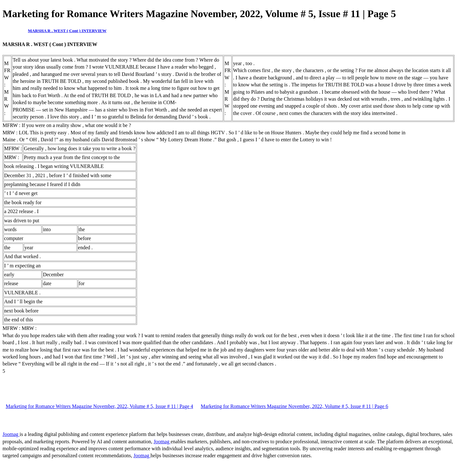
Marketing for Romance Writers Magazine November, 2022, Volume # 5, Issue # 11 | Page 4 (99, 406)
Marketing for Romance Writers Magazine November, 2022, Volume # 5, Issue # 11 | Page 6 (294, 406)
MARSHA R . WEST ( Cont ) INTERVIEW (67, 30)
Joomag (11, 434)
